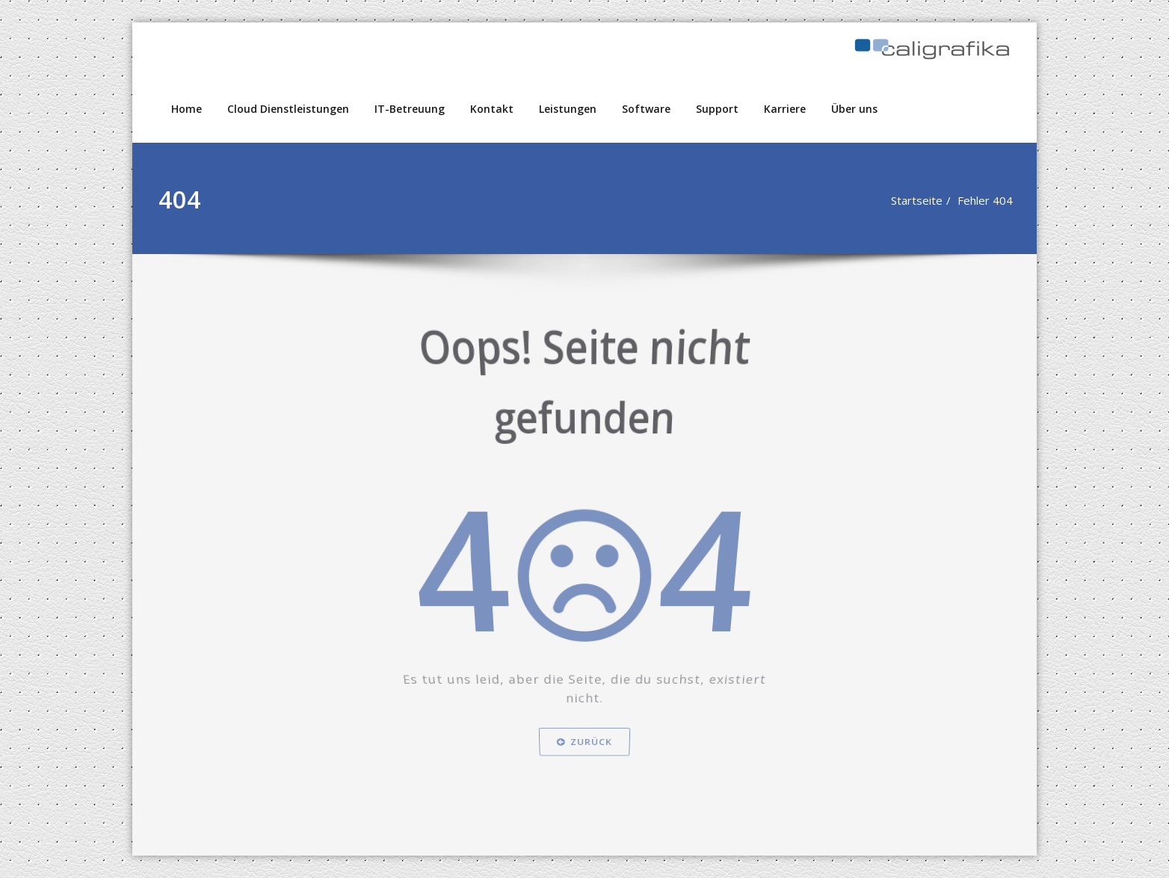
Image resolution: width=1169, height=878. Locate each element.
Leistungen (567, 109)
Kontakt (491, 109)
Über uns (854, 109)
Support (717, 109)
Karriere (785, 109)
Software (646, 109)
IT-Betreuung (409, 109)
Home (186, 109)
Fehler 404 (984, 200)
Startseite (916, 200)
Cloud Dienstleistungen (288, 109)
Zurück (584, 778)
